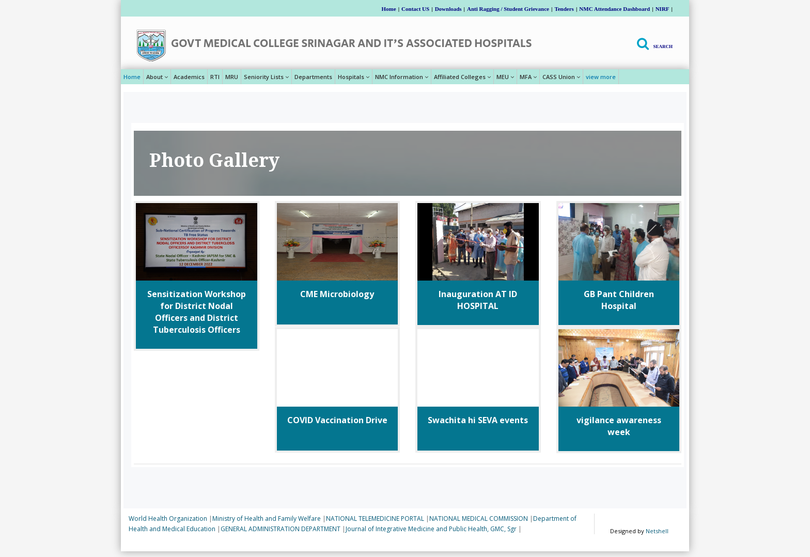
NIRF (662, 9)
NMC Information (401, 77)
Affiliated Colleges (462, 77)
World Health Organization (168, 518)
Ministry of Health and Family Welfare (266, 518)
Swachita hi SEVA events (478, 420)
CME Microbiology (337, 294)
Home (389, 9)
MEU (505, 77)
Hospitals (353, 77)
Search (663, 46)
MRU (231, 77)
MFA (528, 77)
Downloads (448, 9)
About (157, 77)
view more (601, 77)
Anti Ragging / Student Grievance (508, 9)
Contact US (415, 9)
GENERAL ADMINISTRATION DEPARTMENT (280, 528)
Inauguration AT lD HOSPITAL (478, 300)
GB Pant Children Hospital (619, 300)
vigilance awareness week (619, 426)
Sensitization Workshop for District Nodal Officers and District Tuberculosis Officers (196, 311)
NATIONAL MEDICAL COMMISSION (478, 518)
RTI (215, 77)
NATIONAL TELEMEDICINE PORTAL (375, 518)
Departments (313, 77)
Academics (189, 77)
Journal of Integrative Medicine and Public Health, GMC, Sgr (431, 528)
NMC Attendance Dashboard (614, 9)
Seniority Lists (266, 77)
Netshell (657, 531)
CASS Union (561, 77)
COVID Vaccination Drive (337, 420)
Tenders (564, 9)
